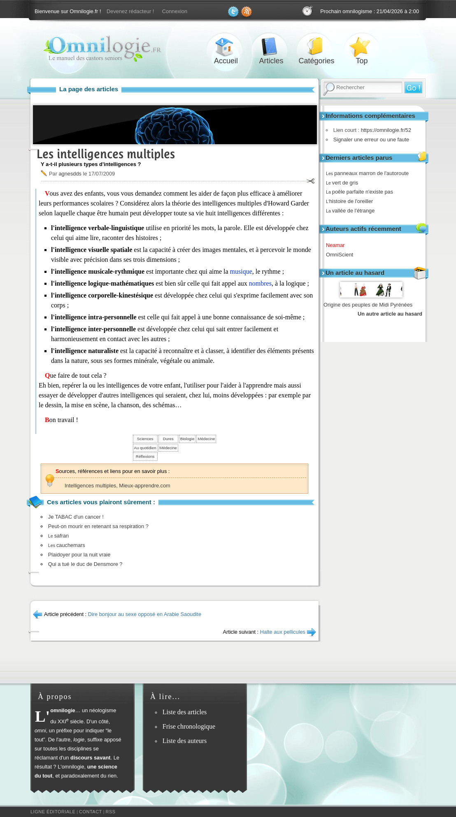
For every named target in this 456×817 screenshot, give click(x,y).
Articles (271, 46)
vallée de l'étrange (353, 211)
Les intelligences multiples (106, 154)
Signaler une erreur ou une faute (369, 139)
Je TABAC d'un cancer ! (76, 517)
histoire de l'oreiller (352, 201)
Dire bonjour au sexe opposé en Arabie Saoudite (144, 614)
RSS (111, 811)
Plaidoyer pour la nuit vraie (79, 555)
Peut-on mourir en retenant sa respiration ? (98, 526)
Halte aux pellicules (282, 632)
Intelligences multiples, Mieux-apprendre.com (117, 485)
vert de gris (345, 183)
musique (241, 271)
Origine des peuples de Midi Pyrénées (367, 305)
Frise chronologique (189, 726)
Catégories (316, 46)
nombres (260, 283)
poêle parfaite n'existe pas (362, 192)
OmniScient (342, 255)
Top (361, 46)
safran (58, 536)
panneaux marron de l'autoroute (370, 173)
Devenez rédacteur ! (130, 11)
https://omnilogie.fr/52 (384, 130)
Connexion (174, 11)
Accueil (226, 46)
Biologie (187, 438)
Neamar (338, 245)
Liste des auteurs (185, 740)
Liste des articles (185, 712)
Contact (90, 811)
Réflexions (145, 456)
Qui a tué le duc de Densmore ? (85, 564)
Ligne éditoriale (52, 811)
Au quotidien (145, 447)
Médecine (206, 438)
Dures (168, 438)
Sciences (145, 438)
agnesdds (69, 174)
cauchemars (66, 545)
